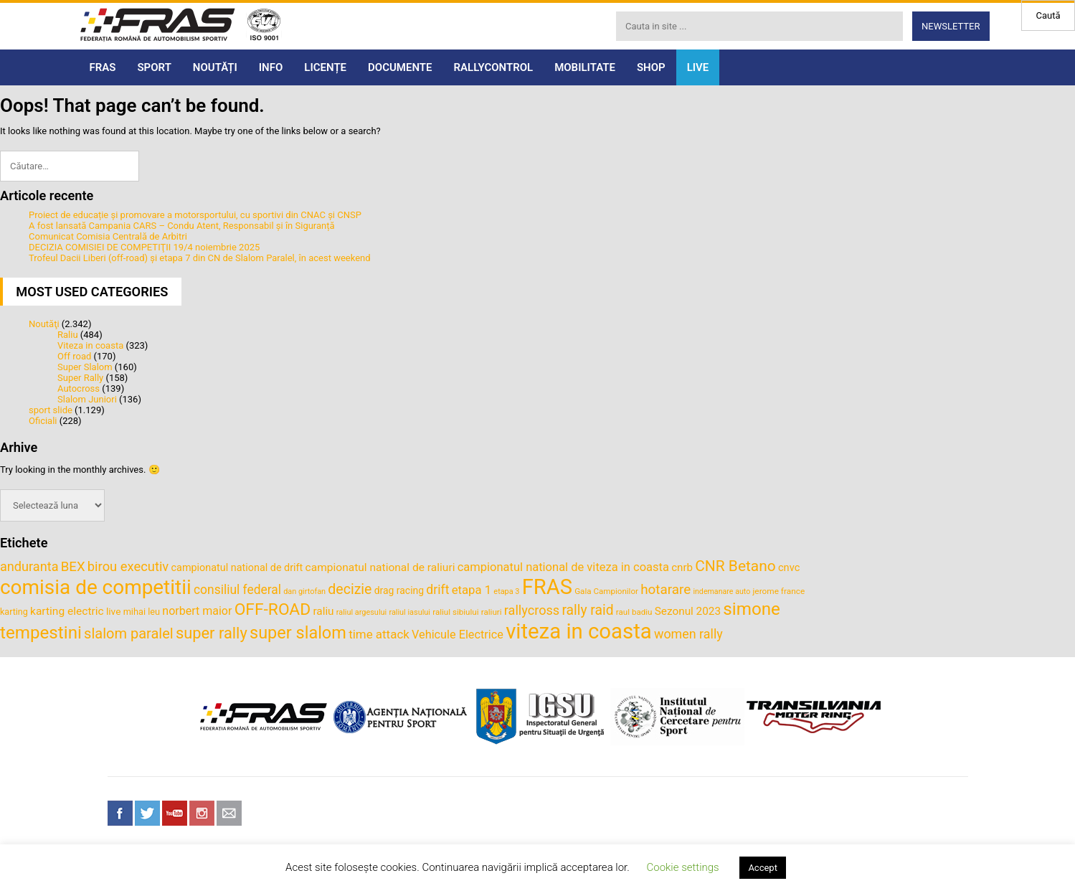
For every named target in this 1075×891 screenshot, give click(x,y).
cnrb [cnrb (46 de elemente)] (682, 567)
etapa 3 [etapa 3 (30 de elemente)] (506, 591)
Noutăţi (44, 324)
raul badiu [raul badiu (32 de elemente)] (634, 612)
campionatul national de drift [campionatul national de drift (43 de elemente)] (237, 568)
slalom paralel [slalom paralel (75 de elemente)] (129, 633)
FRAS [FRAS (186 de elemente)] (547, 587)
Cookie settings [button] (682, 867)
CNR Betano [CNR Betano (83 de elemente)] (735, 566)
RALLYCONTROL (494, 67)
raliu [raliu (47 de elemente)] (323, 611)
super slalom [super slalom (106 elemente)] (298, 633)
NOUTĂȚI (215, 67)
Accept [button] (762, 867)
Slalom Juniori (87, 399)
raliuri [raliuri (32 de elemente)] (491, 612)
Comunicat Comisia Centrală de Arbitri (108, 236)
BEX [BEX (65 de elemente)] (73, 567)
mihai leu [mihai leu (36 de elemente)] (141, 611)
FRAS (103, 67)
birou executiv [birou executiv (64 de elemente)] (128, 566)
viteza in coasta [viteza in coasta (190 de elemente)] (579, 631)
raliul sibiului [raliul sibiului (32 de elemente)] (455, 612)
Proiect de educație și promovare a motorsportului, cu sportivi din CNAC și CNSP (195, 214)
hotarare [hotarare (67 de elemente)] (665, 590)
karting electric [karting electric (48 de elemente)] (67, 611)
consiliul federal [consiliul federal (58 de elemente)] (237, 590)
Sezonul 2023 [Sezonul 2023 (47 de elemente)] (688, 611)
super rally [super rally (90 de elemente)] (211, 633)
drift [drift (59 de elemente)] (437, 590)
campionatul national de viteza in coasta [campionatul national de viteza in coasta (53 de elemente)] (563, 567)
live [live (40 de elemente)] (113, 611)
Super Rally (80, 377)
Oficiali (43, 420)
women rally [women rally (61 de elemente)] (688, 633)
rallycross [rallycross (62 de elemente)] (531, 610)
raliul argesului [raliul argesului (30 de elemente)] (361, 612)
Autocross (78, 388)
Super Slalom (85, 367)
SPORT (154, 67)
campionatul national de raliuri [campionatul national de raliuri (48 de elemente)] (380, 567)
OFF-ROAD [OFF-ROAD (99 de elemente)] (273, 609)
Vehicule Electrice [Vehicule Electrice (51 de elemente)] (457, 634)
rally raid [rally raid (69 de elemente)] (587, 610)
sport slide (50, 410)
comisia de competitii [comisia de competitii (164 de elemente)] (95, 587)
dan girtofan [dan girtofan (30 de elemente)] (304, 591)
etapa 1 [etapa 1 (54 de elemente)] (471, 590)
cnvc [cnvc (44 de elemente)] (789, 567)
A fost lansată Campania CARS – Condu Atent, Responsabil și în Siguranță (182, 225)
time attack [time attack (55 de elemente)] (379, 634)
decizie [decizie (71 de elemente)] (349, 589)
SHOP (651, 67)
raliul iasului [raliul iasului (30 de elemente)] (409, 612)
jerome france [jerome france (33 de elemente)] (779, 591)
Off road (74, 356)
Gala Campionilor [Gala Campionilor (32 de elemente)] (606, 591)
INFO (271, 67)
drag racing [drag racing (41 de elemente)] (399, 590)
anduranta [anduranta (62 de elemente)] (29, 566)
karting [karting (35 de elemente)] (14, 611)
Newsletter (951, 26)
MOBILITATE (584, 67)
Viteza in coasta (90, 345)
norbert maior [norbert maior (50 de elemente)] (197, 611)
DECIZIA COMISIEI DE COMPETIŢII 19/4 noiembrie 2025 (144, 247)
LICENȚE (325, 67)
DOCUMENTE (400, 67)
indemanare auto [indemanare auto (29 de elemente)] (721, 591)
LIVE (698, 67)
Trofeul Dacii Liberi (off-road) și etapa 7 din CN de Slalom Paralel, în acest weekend (200, 258)
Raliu (67, 334)
